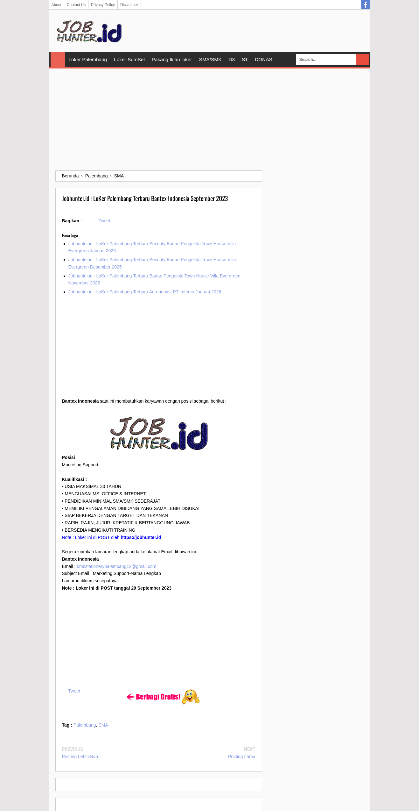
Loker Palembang (88, 59)
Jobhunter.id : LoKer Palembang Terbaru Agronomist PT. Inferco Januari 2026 (144, 291)
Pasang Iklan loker (172, 59)
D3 (231, 59)
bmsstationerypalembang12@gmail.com (116, 566)
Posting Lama (241, 756)
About (56, 5)
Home (58, 59)
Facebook (365, 5)
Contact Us (76, 5)
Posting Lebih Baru (81, 756)
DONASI (264, 59)
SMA (103, 725)
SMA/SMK (210, 59)
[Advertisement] (209, 119)
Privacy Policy (103, 5)
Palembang (84, 725)
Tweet (104, 220)
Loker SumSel (129, 59)
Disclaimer (129, 5)
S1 (245, 59)
